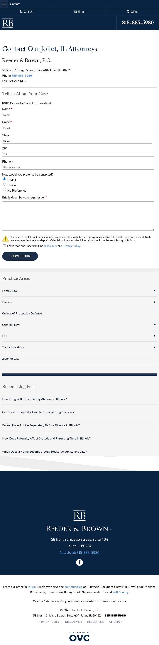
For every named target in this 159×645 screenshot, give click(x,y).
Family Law (9, 290)
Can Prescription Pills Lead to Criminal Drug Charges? (38, 412)
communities (73, 586)
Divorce (7, 302)
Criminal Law (11, 324)
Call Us (26, 11)
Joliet (31, 586)
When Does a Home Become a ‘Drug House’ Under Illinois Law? (44, 451)
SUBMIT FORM (20, 256)
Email (79, 11)
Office (132, 11)
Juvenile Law (10, 358)
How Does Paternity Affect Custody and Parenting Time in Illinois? (46, 438)
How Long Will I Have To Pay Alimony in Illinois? (34, 399)
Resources (95, 621)
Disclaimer (50, 246)
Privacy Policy (71, 246)
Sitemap (115, 621)
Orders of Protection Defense (22, 313)
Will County (120, 592)
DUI (4, 336)
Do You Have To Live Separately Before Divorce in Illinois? (41, 425)
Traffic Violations (13, 347)
